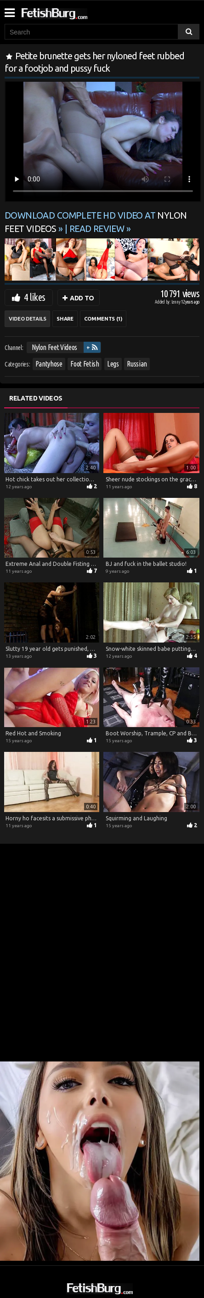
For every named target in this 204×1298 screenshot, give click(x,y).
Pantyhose (48, 364)
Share (65, 319)
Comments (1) (103, 319)
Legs (113, 364)
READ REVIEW (97, 229)
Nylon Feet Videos (54, 347)
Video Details (27, 319)
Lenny (176, 302)
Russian (137, 364)
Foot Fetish (84, 364)
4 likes (34, 297)
